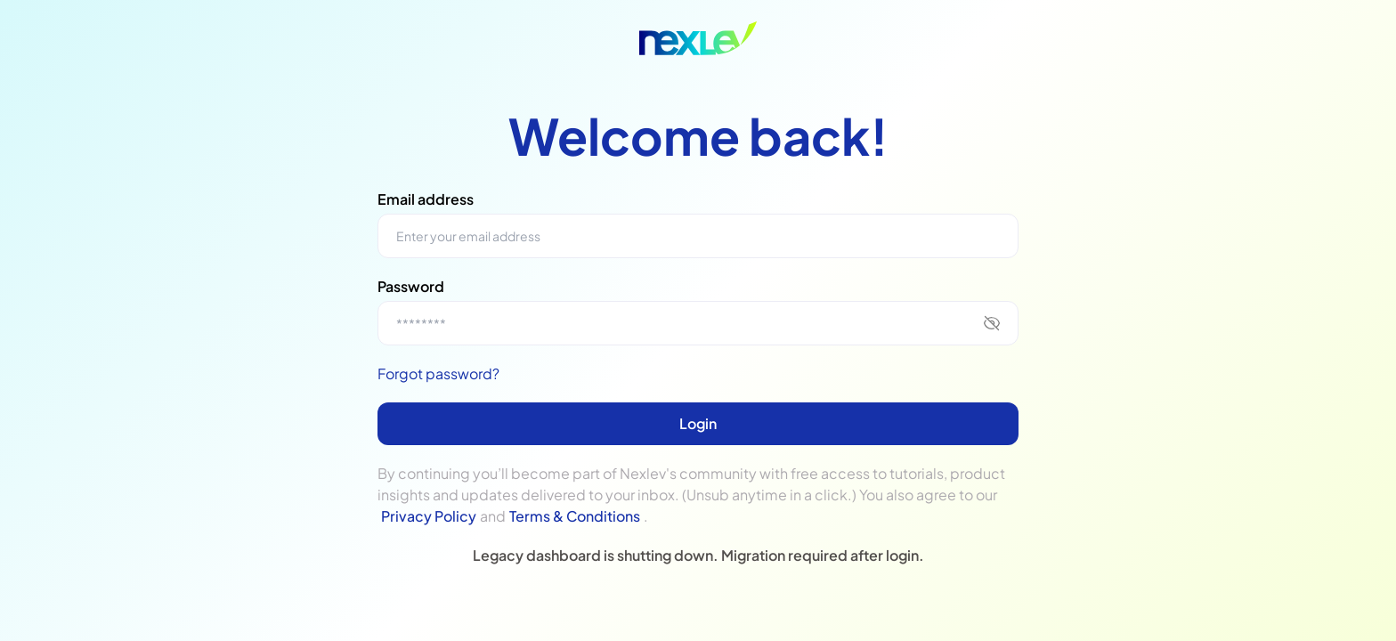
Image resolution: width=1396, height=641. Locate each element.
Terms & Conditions (574, 516)
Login (698, 423)
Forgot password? (438, 373)
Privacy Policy (428, 516)
